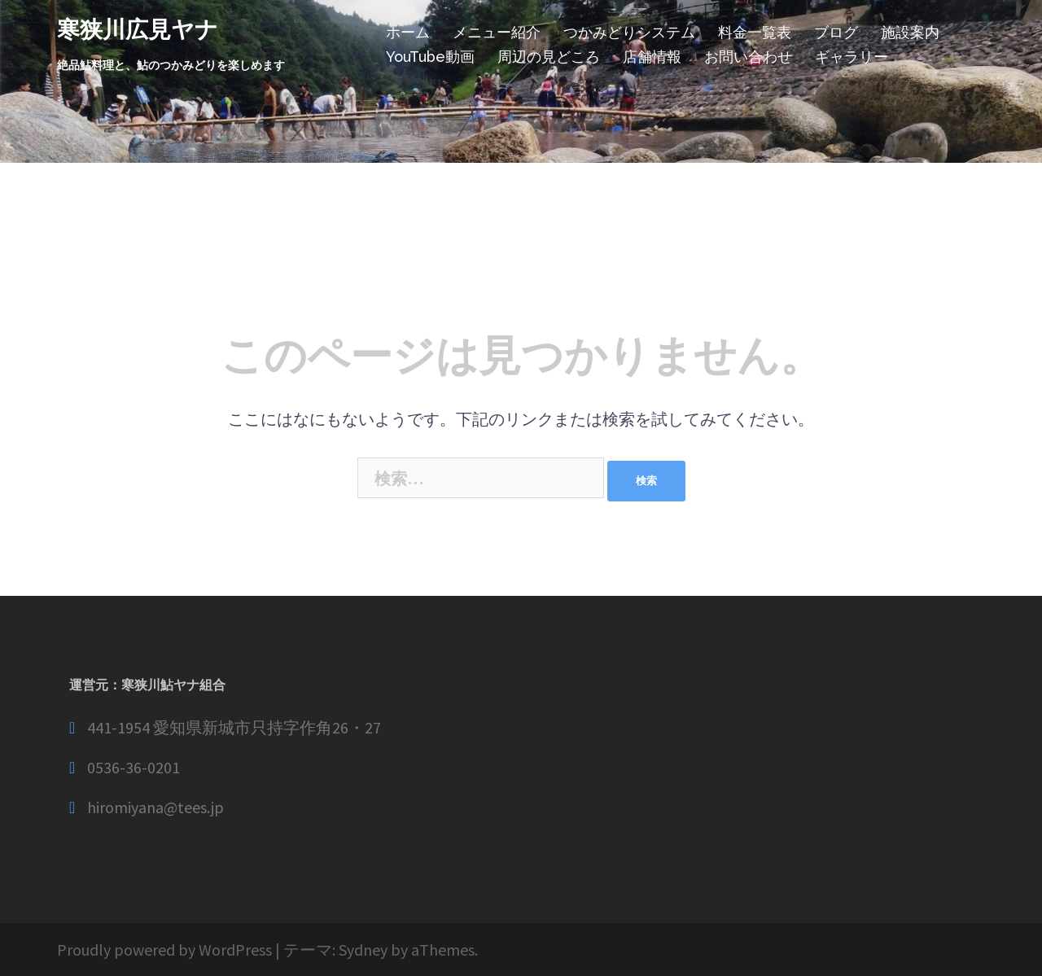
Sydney (363, 949)
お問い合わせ (748, 56)
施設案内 (910, 32)
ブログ (836, 32)
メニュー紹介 (497, 32)
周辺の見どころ (548, 56)
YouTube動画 (430, 56)
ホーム (408, 32)
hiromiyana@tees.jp (155, 807)
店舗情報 (652, 56)
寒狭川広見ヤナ (137, 29)
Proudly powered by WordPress (164, 949)
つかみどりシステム (629, 32)
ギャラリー (851, 56)
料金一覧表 (754, 32)
